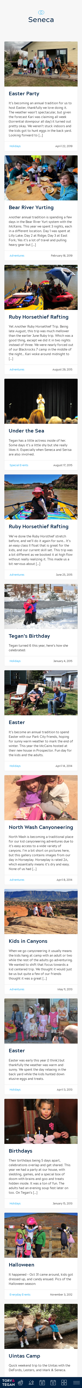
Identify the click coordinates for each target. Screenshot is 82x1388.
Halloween (21, 1265)
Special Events (19, 465)
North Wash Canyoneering (41, 827)
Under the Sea (26, 431)
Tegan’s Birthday (29, 636)
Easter (17, 722)
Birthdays (20, 1151)
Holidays (15, 146)
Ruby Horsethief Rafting (39, 317)
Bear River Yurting (31, 207)
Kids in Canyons (28, 941)
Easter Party (24, 93)
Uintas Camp (24, 1356)
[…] (40, 135)
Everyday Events (20, 1294)
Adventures (17, 255)
